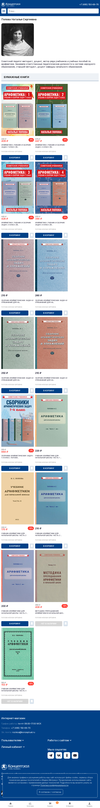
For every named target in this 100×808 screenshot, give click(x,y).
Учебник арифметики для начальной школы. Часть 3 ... (13, 611)
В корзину (15, 157)
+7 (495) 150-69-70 (89, 4)
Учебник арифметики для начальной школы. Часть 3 (13, 689)
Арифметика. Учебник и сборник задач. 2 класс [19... (49, 146)
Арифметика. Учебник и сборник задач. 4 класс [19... (49, 223)
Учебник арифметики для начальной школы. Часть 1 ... (47, 456)
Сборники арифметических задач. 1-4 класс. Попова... (17, 456)
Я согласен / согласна (50, 792)
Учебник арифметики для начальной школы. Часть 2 (13, 534)
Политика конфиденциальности (54, 785)
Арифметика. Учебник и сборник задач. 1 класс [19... (15, 146)
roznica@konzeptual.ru (23, 756)
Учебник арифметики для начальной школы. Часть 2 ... (47, 534)
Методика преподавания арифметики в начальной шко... (49, 611)
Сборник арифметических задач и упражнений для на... (16, 301)
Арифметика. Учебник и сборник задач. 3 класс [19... (15, 223)
